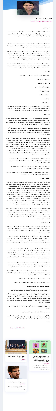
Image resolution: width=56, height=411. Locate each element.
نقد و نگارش (44, 21)
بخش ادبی (50, 21)
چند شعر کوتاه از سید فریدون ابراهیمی (16, 381)
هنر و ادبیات (38, 21)
